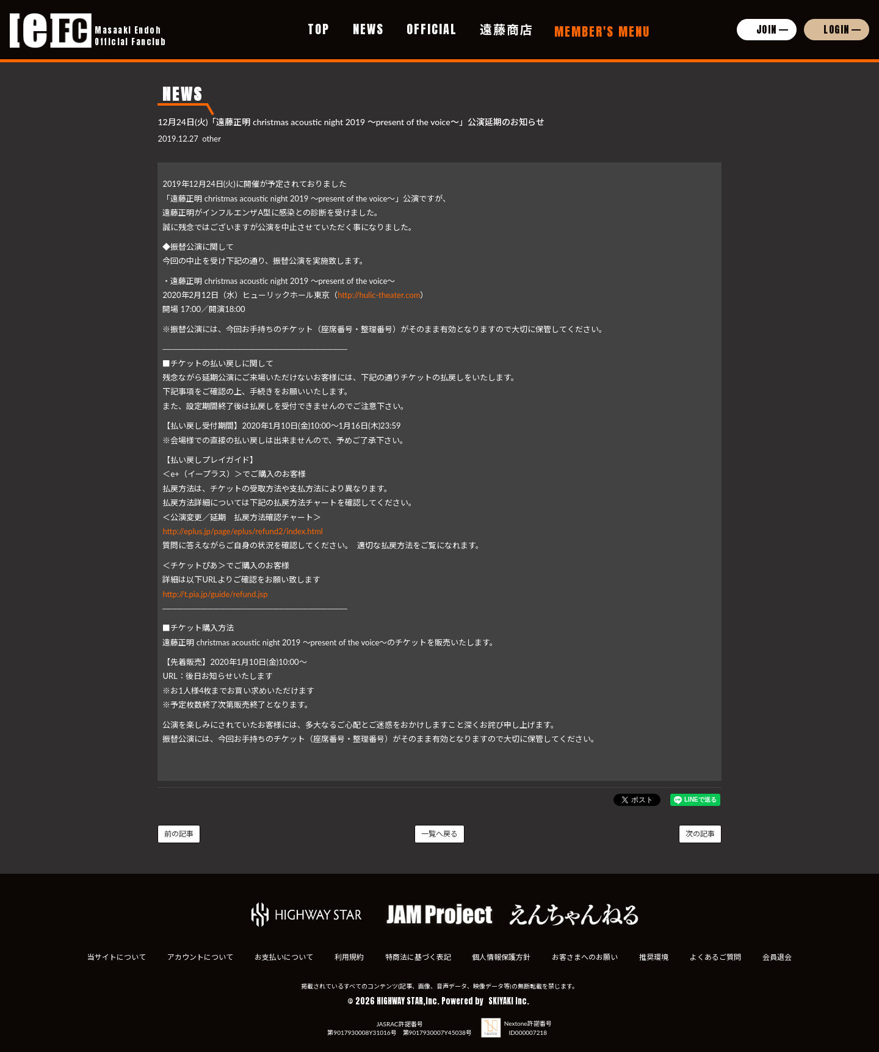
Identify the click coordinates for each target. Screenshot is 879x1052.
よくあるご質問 (716, 957)
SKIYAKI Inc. (508, 1001)
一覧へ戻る (439, 833)
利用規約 (348, 957)
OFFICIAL (432, 29)
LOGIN (836, 29)
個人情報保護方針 (501, 957)
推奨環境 (654, 957)
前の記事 (179, 833)
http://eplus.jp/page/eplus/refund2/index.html (242, 531)
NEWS (368, 29)
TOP (319, 29)
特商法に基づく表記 (417, 957)
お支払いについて (283, 957)
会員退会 (778, 957)
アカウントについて (199, 957)
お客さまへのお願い (585, 957)
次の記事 (700, 833)
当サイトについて (115, 957)
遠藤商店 (507, 29)
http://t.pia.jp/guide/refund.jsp (214, 594)
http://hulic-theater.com (379, 295)
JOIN (766, 29)
